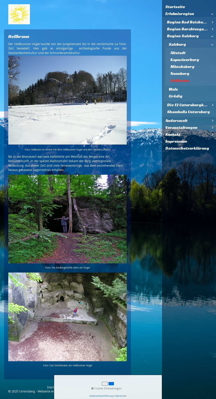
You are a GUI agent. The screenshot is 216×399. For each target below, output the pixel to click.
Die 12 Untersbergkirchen (188, 104)
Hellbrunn (179, 80)
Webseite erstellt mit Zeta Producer (62, 391)
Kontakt (172, 134)
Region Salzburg (183, 35)
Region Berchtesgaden (188, 29)
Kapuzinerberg (184, 59)
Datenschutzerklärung (187, 148)
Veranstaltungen (181, 127)
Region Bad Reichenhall (188, 22)
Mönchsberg (182, 66)
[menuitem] (189, 6)
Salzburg (177, 44)
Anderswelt (176, 120)
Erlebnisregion (179, 13)
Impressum (176, 141)
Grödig (175, 96)
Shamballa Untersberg (188, 111)
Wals (173, 89)
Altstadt (177, 52)
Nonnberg (179, 73)
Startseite (175, 6)
